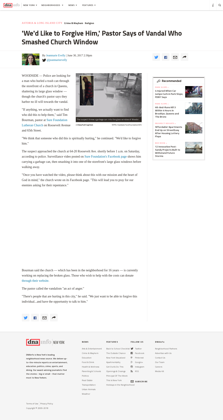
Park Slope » (162, 87)
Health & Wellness (90, 366)
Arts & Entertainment (92, 348)
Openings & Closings (115, 371)
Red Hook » (161, 143)
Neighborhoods (52, 5)
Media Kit (159, 371)
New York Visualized (115, 357)
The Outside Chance (116, 353)
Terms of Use (32, 403)
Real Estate (87, 380)
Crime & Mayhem (73, 23)
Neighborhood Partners (166, 348)
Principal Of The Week (117, 375)
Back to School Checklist (118, 348)
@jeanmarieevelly (57, 59)
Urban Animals (89, 389)
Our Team (159, 362)
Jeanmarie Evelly (56, 55)
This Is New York (114, 380)
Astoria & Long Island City (42, 23)
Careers (158, 366)
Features (89, 5)
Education (86, 357)
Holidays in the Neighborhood (120, 384)
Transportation (89, 384)
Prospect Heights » (165, 123)
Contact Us (160, 357)
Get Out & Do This (114, 366)
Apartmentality (113, 362)
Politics (85, 375)
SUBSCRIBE (139, 381)
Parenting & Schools (91, 371)
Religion (89, 23)
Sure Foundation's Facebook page (105, 156)
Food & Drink (88, 362)
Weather (86, 393)
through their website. (35, 280)
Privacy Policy (46, 403)
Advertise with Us (163, 353)
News (72, 5)
